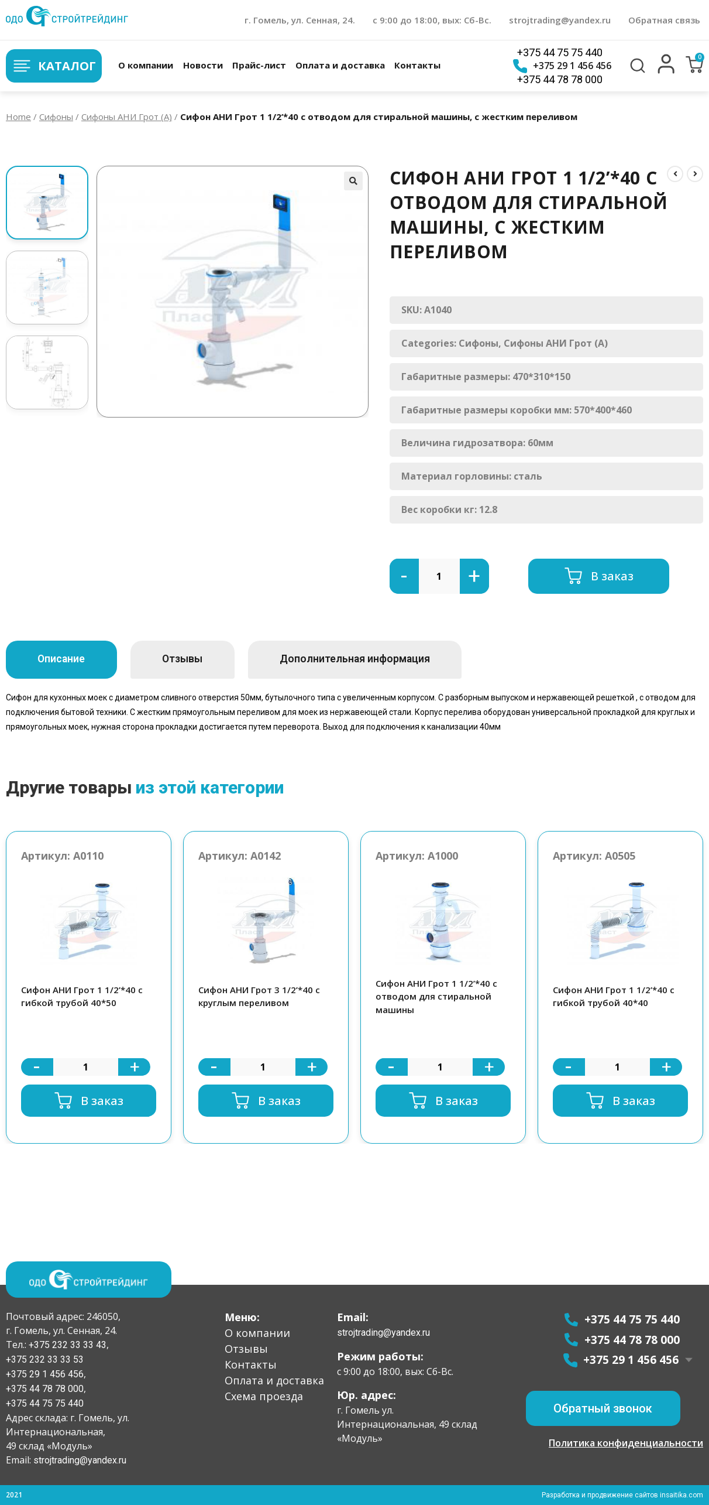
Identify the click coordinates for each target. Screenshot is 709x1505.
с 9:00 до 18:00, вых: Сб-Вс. (432, 20)
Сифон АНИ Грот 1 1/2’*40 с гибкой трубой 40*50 (82, 996)
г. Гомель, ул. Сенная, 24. (300, 20)
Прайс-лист (259, 65)
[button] (666, 71)
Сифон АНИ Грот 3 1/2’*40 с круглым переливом (259, 996)
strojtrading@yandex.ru (560, 20)
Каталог (54, 66)
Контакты (417, 65)
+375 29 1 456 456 (562, 66)
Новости (202, 65)
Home (18, 116)
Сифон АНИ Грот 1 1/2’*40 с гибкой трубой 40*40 (613, 996)
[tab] (65, 659)
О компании (145, 65)
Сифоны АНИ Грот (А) (126, 116)
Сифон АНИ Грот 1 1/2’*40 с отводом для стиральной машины (436, 996)
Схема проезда (264, 1396)
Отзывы (194, 659)
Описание (65, 659)
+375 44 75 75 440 (560, 52)
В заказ (612, 576)
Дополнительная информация (375, 659)
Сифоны (56, 116)
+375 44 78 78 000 (560, 79)
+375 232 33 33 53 (45, 1359)
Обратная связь (664, 20)
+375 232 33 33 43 (66, 1344)
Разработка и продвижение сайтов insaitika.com (622, 1495)
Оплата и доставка (340, 65)
